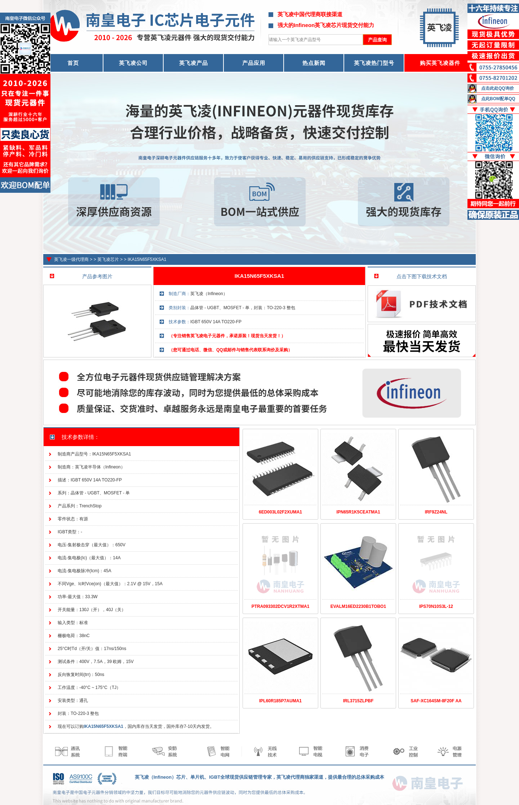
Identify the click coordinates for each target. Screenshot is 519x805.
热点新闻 (313, 63)
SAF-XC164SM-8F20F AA (436, 700)
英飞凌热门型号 (374, 63)
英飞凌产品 (193, 63)
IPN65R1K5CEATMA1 (358, 512)
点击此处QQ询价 (497, 88)
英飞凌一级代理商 (71, 259)
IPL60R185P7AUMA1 (280, 700)
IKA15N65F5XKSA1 (147, 259)
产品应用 (253, 63)
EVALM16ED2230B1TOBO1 (358, 606)
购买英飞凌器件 (440, 63)
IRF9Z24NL (436, 512)
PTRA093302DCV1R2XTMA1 (281, 606)
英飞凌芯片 (108, 259)
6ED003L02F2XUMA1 (280, 512)
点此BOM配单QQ (498, 98)
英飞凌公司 (133, 63)
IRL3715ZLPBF (358, 700)
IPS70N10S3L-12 (436, 606)
